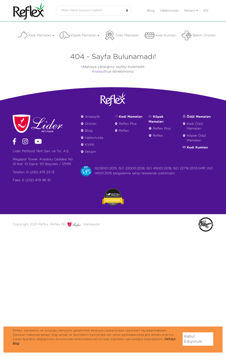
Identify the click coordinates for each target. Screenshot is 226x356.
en (206, 10)
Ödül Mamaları (122, 35)
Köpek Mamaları (79, 35)
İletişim (191, 10)
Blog (151, 10)
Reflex (124, 130)
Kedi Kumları (160, 35)
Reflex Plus (128, 123)
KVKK (89, 144)
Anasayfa (99, 71)
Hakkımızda (169, 10)
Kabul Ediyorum (193, 339)
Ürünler (91, 123)
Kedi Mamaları (36, 35)
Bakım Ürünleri (199, 35)
